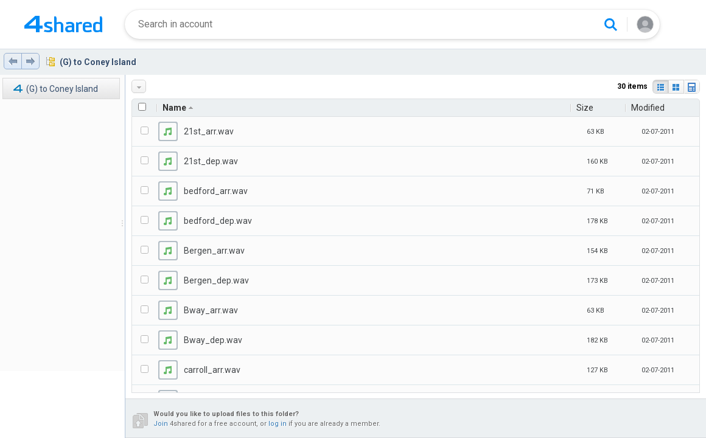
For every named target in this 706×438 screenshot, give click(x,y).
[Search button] (610, 24)
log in (277, 424)
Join (160, 424)
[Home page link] (63, 24)
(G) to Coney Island (98, 62)
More (139, 86)
